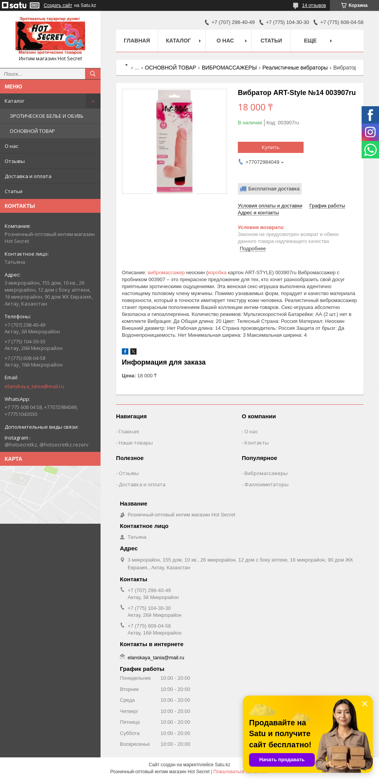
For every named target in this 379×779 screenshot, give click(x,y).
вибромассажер (166, 272)
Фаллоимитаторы (266, 484)
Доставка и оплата (28, 176)
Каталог (14, 100)
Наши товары (136, 442)
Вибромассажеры (266, 473)
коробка (217, 272)
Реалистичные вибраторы (295, 67)
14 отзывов (314, 5)
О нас (11, 146)
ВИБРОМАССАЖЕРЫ (229, 67)
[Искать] (93, 74)
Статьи (13, 191)
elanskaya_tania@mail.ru (34, 386)
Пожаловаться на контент (241, 771)
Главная (137, 40)
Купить (271, 147)
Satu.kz (222, 764)
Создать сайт (58, 5)
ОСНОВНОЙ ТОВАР (32, 130)
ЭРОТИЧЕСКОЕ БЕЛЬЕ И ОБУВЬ (47, 115)
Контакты (256, 442)
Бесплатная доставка (274, 189)
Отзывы (15, 161)
